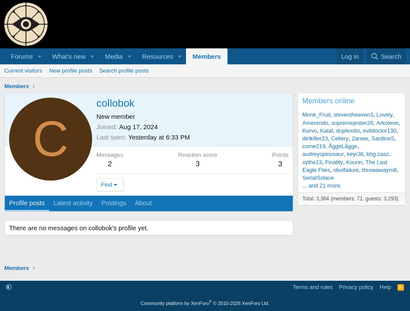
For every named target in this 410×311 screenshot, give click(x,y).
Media (114, 56)
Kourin (354, 162)
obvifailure (346, 170)
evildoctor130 (379, 130)
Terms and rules (313, 287)
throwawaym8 (379, 170)
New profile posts (70, 70)
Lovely (384, 114)
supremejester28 (352, 123)
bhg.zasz (377, 154)
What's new (69, 56)
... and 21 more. (322, 185)
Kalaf (326, 130)
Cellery (339, 138)
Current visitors (23, 70)
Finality (334, 162)
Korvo (309, 130)
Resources (157, 56)
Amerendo (315, 123)
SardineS (383, 138)
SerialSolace (318, 178)
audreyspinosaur (323, 154)
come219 (313, 146)
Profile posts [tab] (27, 202)
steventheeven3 (353, 114)
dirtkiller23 (315, 138)
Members (206, 56)
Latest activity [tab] (73, 202)
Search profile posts (124, 70)
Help (385, 287)
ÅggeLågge (343, 146)
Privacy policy (356, 287)
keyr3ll (355, 154)
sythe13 (312, 162)
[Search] (386, 56)
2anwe (360, 138)
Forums (22, 56)
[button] (40, 56)
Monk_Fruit (316, 114)
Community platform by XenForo (205, 303)
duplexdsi (348, 130)
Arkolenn (387, 123)
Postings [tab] (113, 202)
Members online (328, 101)
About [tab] (143, 202)
